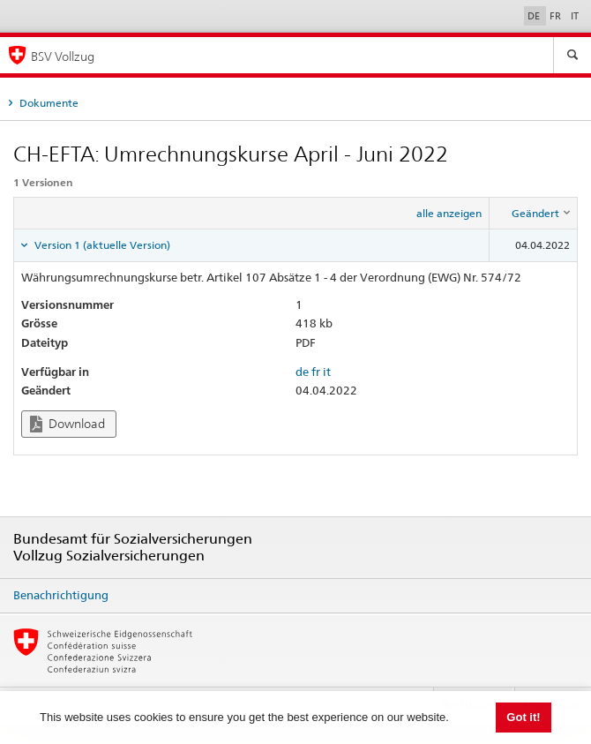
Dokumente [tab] (48, 102)
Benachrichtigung (60, 595)
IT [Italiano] (575, 16)
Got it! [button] (523, 717)
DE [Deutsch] (534, 16)
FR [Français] (557, 16)
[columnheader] (534, 213)
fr (315, 371)
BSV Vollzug (62, 56)
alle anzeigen (449, 213)
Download (67, 424)
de (302, 371)
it (327, 371)
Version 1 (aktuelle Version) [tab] (101, 245)
